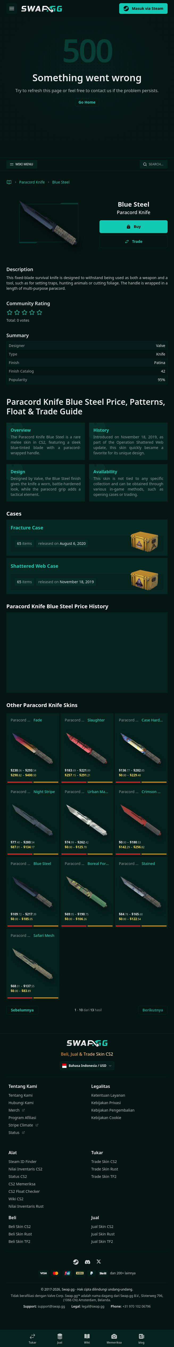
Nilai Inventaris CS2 (25, 1169)
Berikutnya (153, 1010)
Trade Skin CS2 (104, 1161)
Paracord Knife (32, 182)
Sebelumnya (22, 1010)
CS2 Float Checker (24, 1191)
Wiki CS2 (16, 1198)
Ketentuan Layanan (108, 1095)
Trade (134, 241)
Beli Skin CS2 (20, 1226)
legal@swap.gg (93, 1306)
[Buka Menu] (11, 8)
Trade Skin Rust (104, 1169)
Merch (17, 1110)
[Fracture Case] (87, 538)
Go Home (87, 102)
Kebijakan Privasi (106, 1102)
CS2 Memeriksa (22, 1183)
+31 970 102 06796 (137, 1306)
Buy (133, 226)
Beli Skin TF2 (19, 1241)
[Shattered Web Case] (87, 576)
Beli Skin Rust (20, 1233)
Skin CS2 (104, 1054)
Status (17, 1132)
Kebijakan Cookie (106, 1117)
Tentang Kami (20, 1095)
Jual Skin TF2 (102, 1241)
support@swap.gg (51, 1306)
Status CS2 (18, 1176)
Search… (153, 164)
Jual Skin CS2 (102, 1226)
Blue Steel (60, 182)
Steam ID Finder (23, 1161)
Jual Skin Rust (103, 1233)
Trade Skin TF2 (104, 1176)
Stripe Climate (24, 1125)
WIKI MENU (21, 164)
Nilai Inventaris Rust (26, 1206)
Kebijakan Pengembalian (113, 1110)
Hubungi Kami (21, 1102)
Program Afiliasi (22, 1117)
